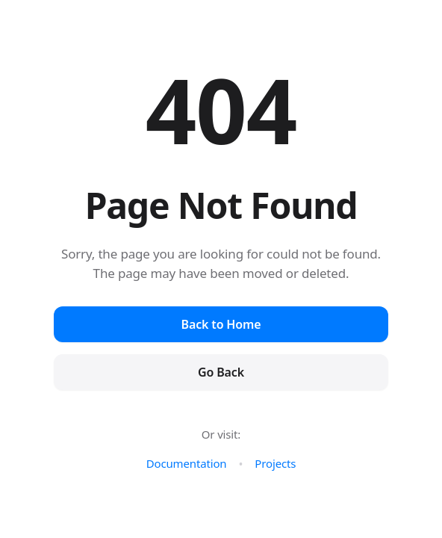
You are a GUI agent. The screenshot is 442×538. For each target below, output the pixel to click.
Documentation (186, 463)
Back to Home (221, 324)
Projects (275, 463)
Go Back (221, 372)
